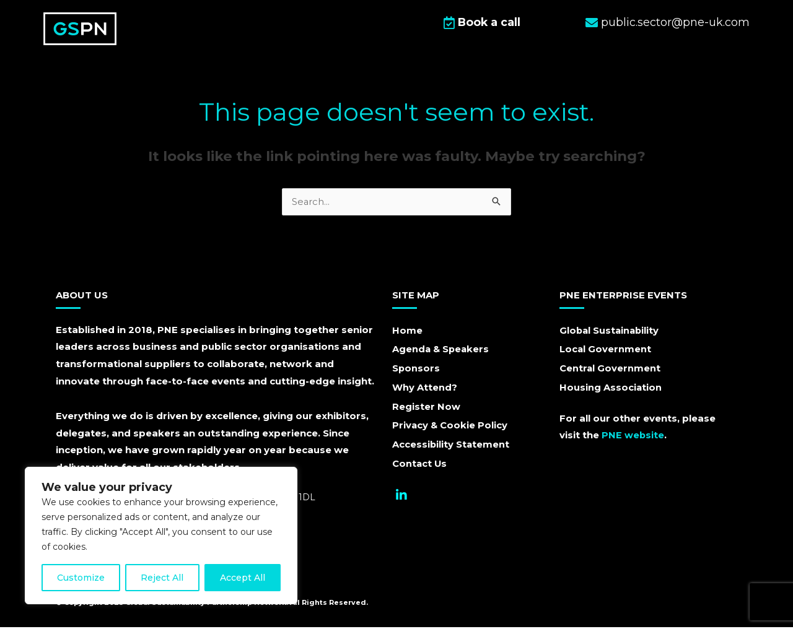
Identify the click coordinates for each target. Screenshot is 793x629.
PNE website (633, 437)
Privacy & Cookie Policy (450, 428)
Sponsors (416, 370)
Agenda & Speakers (441, 351)
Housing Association (610, 390)
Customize (81, 577)
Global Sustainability (610, 332)
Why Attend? (424, 390)
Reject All (162, 577)
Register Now (426, 409)
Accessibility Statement (451, 447)
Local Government (605, 351)
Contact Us (420, 466)
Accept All (242, 577)
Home (407, 332)
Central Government (610, 370)
